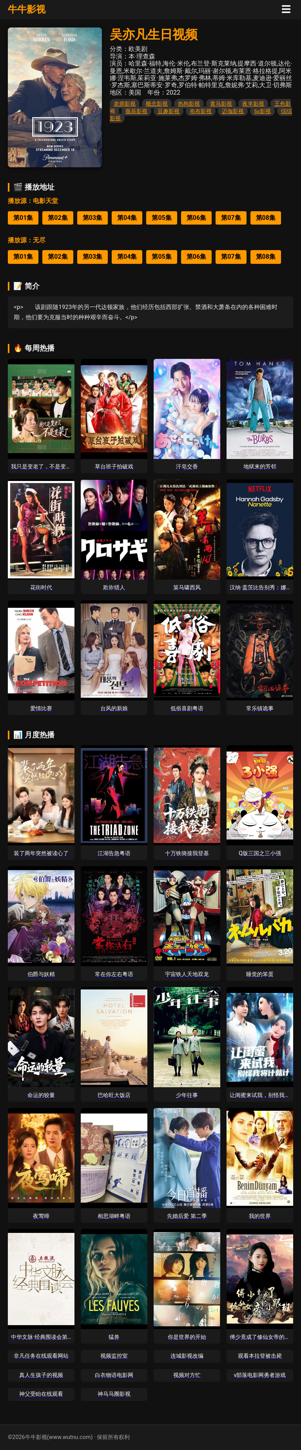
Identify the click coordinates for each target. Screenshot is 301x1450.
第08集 (266, 217)
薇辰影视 (136, 111)
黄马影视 (221, 104)
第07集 (231, 217)
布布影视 (201, 111)
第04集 (127, 217)
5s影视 (262, 111)
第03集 (92, 217)
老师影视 (125, 104)
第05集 (161, 217)
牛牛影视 (26, 9)
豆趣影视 (169, 111)
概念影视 (157, 104)
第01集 (23, 217)
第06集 (196, 217)
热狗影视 (189, 104)
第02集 (57, 217)
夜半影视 (253, 104)
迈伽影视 (233, 111)
